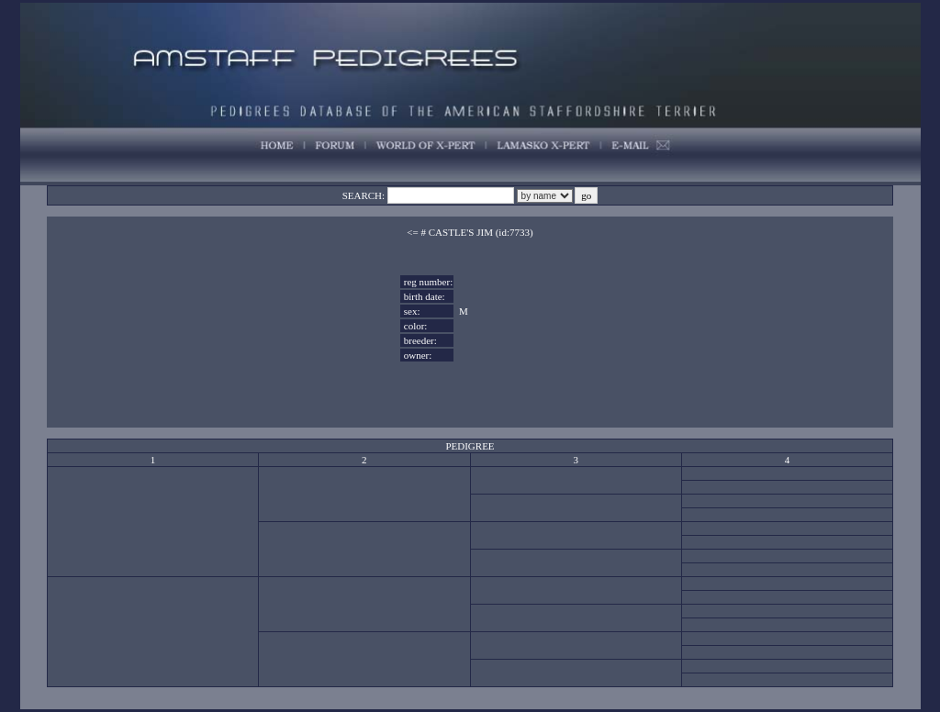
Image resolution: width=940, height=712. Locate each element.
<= (412, 232)
